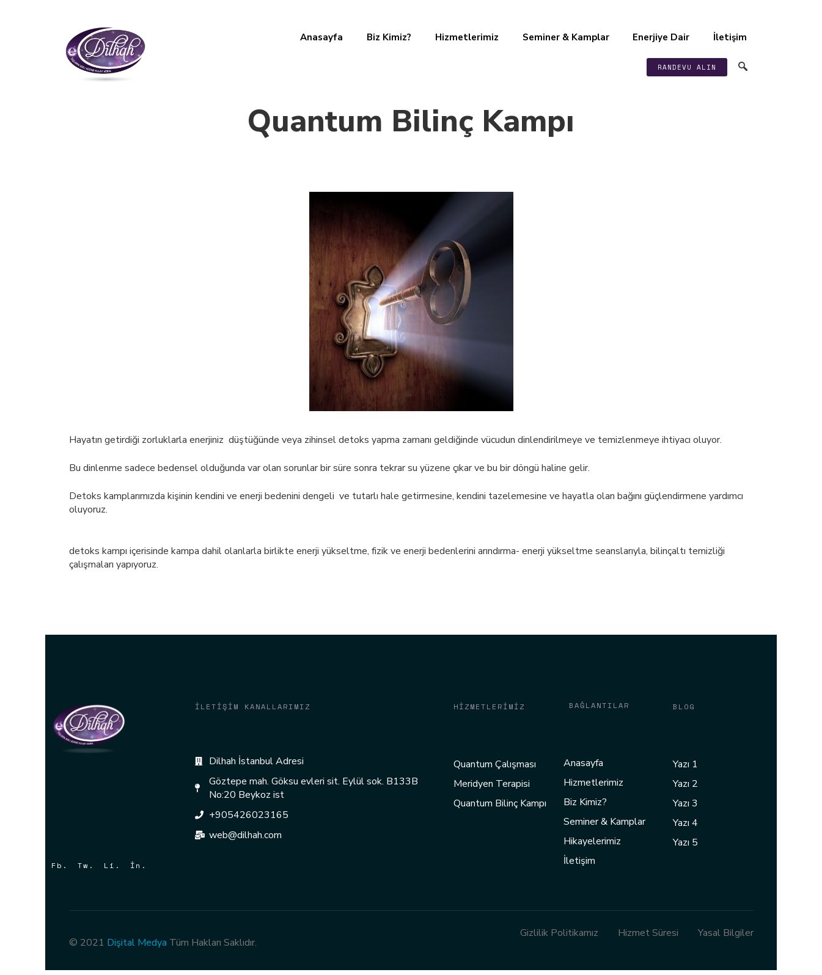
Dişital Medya (137, 942)
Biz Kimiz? (385, 37)
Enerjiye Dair (659, 37)
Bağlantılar (599, 705)
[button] (685, 67)
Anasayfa (317, 37)
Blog (684, 706)
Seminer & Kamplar (563, 37)
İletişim (729, 37)
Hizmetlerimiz (464, 37)
